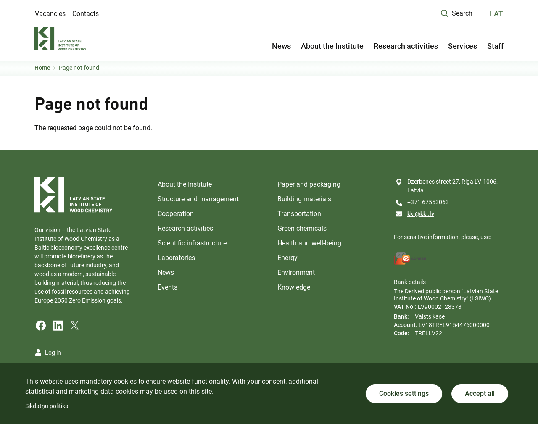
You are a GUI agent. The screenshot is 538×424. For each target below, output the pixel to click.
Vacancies (50, 14)
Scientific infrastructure (192, 243)
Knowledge (293, 287)
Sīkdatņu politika (47, 406)
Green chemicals (302, 228)
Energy (287, 258)
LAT (496, 13)
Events (167, 287)
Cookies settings (404, 394)
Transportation (299, 214)
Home (42, 67)
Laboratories (176, 258)
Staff (495, 46)
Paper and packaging (308, 184)
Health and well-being (309, 243)
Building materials (304, 199)
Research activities (406, 46)
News (281, 46)
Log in (53, 352)
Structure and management (198, 199)
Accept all (480, 394)
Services (462, 46)
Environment (296, 273)
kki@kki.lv (420, 214)
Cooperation (176, 214)
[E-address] (410, 258)
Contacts (85, 14)
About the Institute (332, 46)
